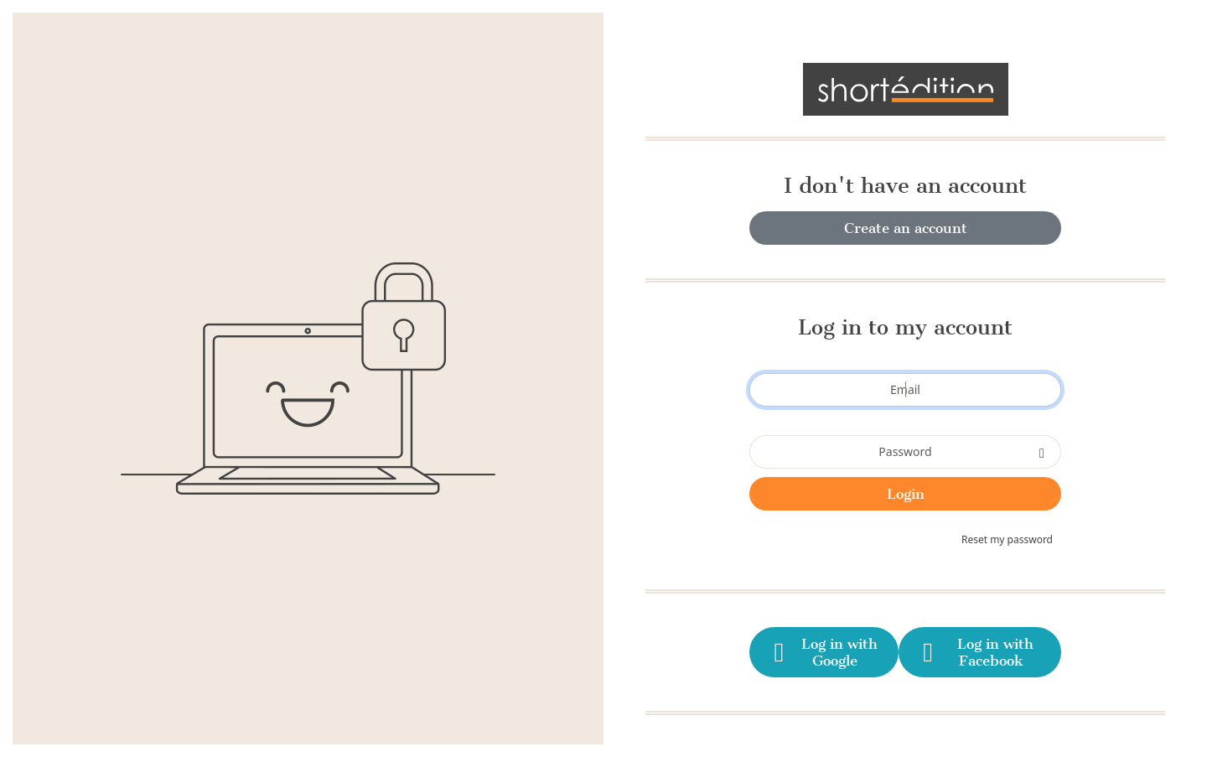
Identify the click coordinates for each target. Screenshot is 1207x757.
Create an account (905, 228)
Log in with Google (823, 652)
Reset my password (1007, 539)
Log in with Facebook (975, 652)
